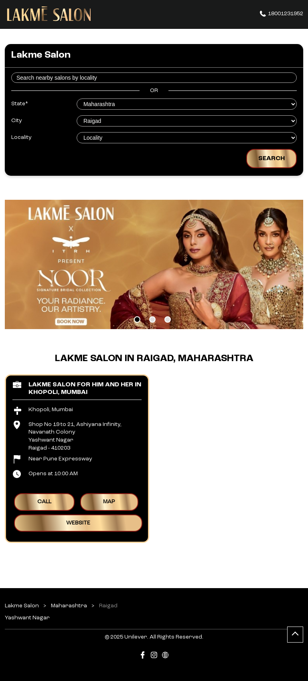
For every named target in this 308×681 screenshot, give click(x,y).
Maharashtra (69, 606)
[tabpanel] (154, 264)
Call (44, 501)
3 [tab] (167, 319)
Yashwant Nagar (27, 617)
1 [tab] (137, 319)
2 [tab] (152, 319)
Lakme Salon (22, 606)
